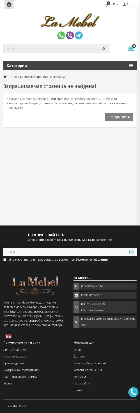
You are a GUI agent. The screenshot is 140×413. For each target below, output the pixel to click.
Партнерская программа (20, 377)
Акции (7, 383)
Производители (14, 363)
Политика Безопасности (89, 363)
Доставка (79, 356)
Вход (128, 4)
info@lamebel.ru (91, 295)
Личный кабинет (14, 350)
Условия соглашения (87, 370)
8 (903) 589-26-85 (92, 286)
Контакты (79, 377)
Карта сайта (81, 383)
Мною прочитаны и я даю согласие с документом (56, 259)
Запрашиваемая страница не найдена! (39, 77)
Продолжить (119, 117)
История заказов (14, 356)
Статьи (78, 390)
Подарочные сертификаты (21, 370)
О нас (77, 350)
